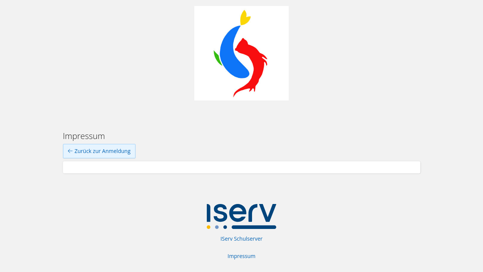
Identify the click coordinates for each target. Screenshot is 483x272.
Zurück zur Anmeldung (99, 151)
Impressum (241, 256)
